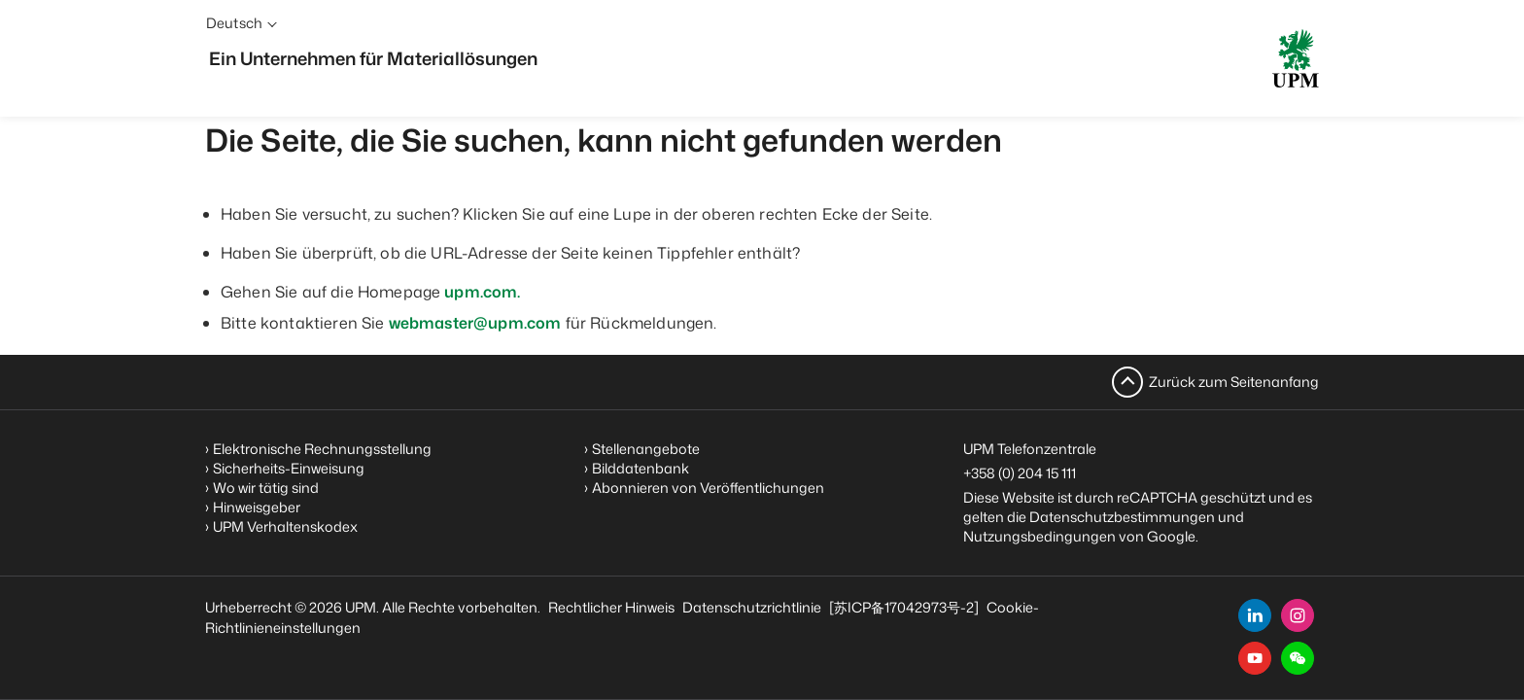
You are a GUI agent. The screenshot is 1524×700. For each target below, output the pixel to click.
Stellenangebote (646, 448)
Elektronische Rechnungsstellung (322, 448)
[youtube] (1254, 658)
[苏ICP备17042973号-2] (904, 607)
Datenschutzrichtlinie (751, 607)
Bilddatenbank (640, 468)
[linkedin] (1254, 615)
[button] (1297, 658)
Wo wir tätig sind (266, 487)
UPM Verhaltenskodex (285, 526)
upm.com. (482, 291)
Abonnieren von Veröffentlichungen (708, 487)
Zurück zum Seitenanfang (1234, 381)
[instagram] (1297, 615)
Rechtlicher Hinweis (611, 607)
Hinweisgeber (256, 507)
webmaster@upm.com (475, 322)
